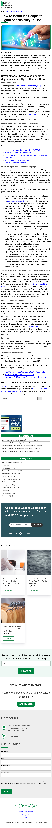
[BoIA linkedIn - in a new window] (28, 806)
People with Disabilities (11, 479)
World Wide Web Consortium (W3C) (27, 86)
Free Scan (37, 525)
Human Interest (8, 476)
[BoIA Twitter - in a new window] (23, 806)
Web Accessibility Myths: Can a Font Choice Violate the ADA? (21, 448)
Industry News (8, 485)
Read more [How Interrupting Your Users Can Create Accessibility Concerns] (8, 590)
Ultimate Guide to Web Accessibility (18, 160)
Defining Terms (8, 482)
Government (7, 490)
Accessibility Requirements (12, 471)
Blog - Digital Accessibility (14, 11)
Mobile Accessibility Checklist (16, 163)
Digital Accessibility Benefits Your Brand (19, 374)
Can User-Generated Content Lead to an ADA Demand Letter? (21, 451)
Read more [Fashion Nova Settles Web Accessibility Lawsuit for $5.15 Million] (8, 638)
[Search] (21, 398)
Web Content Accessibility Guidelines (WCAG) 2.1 (23, 150)
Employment (7, 496)
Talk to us (4, 386)
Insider (6, 465)
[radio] (39, 782)
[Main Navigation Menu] (49, 3)
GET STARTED (26, 704)
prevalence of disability (16, 201)
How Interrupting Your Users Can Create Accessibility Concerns (22, 445)
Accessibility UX (9, 468)
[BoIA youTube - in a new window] (34, 806)
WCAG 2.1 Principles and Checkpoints (19, 153)
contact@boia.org (13, 736)
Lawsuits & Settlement (11, 487)
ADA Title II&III (8, 493)
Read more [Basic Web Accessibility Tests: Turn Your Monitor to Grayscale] (34, 590)
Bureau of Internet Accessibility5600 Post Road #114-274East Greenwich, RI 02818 (18, 728)
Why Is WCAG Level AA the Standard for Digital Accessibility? (21, 440)
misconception (34, 114)
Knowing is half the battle (12, 462)
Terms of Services (26, 818)
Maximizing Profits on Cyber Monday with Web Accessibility (27, 377)
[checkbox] (41, 782)
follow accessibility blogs (34, 327)
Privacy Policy (26, 815)
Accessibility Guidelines (11, 473)
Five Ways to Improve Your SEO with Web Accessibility (25, 372)
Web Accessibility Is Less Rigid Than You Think (17, 443)
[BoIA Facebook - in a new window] (17, 806)
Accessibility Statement (26, 811)
